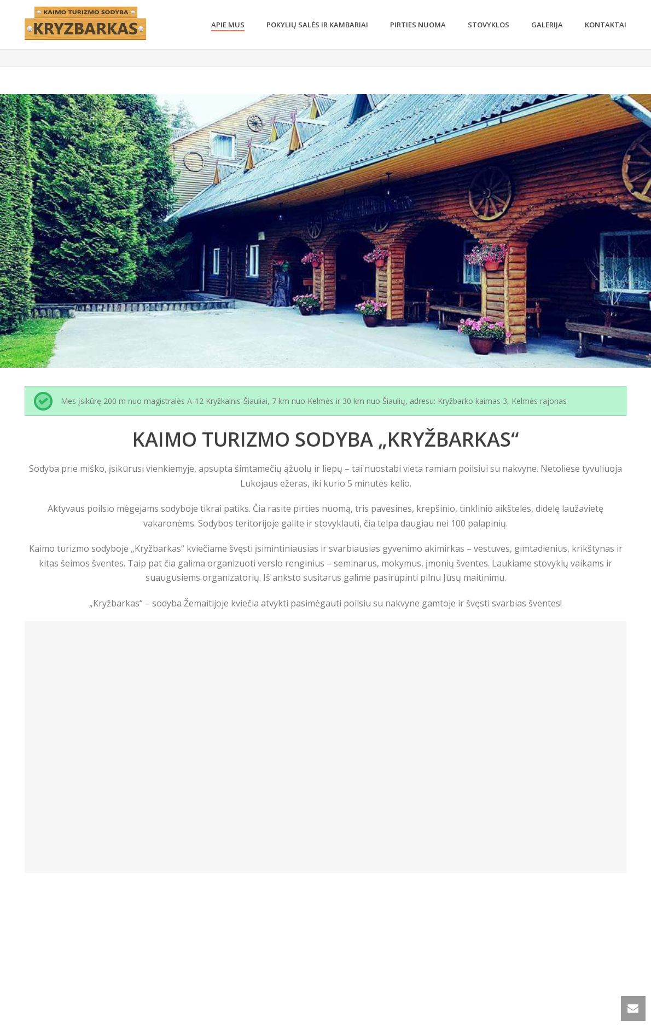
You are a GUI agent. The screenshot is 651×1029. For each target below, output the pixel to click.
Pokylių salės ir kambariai (317, 25)
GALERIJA (547, 25)
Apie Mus (228, 25)
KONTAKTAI (605, 25)
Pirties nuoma (418, 25)
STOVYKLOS (488, 25)
